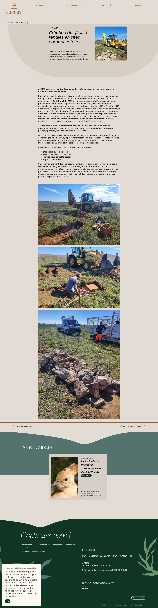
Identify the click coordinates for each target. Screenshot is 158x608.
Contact (138, 5)
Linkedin (86, 588)
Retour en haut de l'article (131, 427)
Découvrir (85, 475)
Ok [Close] (7, 601)
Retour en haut (137, 598)
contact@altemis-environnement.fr (107, 556)
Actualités (107, 5)
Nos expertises (73, 5)
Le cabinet (40, 5)
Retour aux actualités (18, 22)
